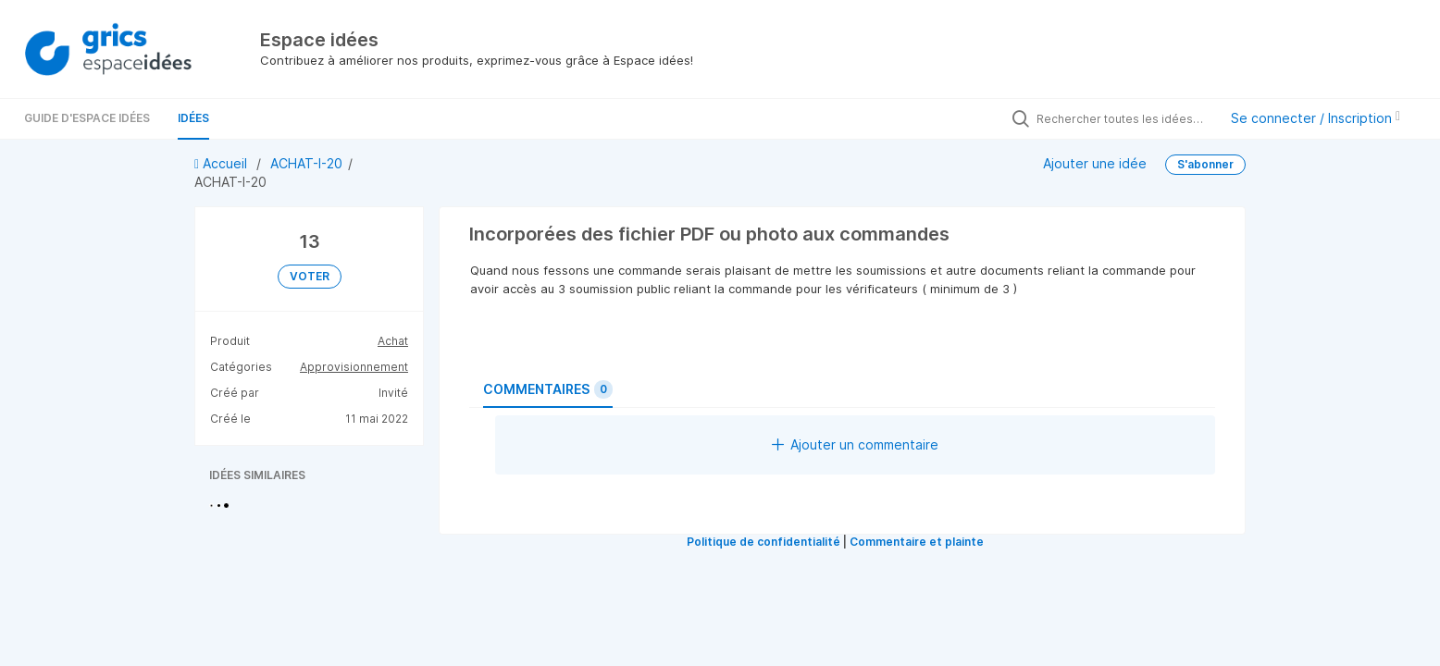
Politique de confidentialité (763, 542)
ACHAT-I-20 (306, 163)
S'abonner (1205, 164)
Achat (393, 341)
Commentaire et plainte (917, 542)
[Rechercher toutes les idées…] (1122, 118)
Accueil (222, 163)
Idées (193, 118)
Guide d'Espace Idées (87, 118)
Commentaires (548, 389)
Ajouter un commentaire (855, 444)
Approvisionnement (354, 367)
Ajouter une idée (1095, 162)
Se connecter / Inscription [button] (1315, 118)
